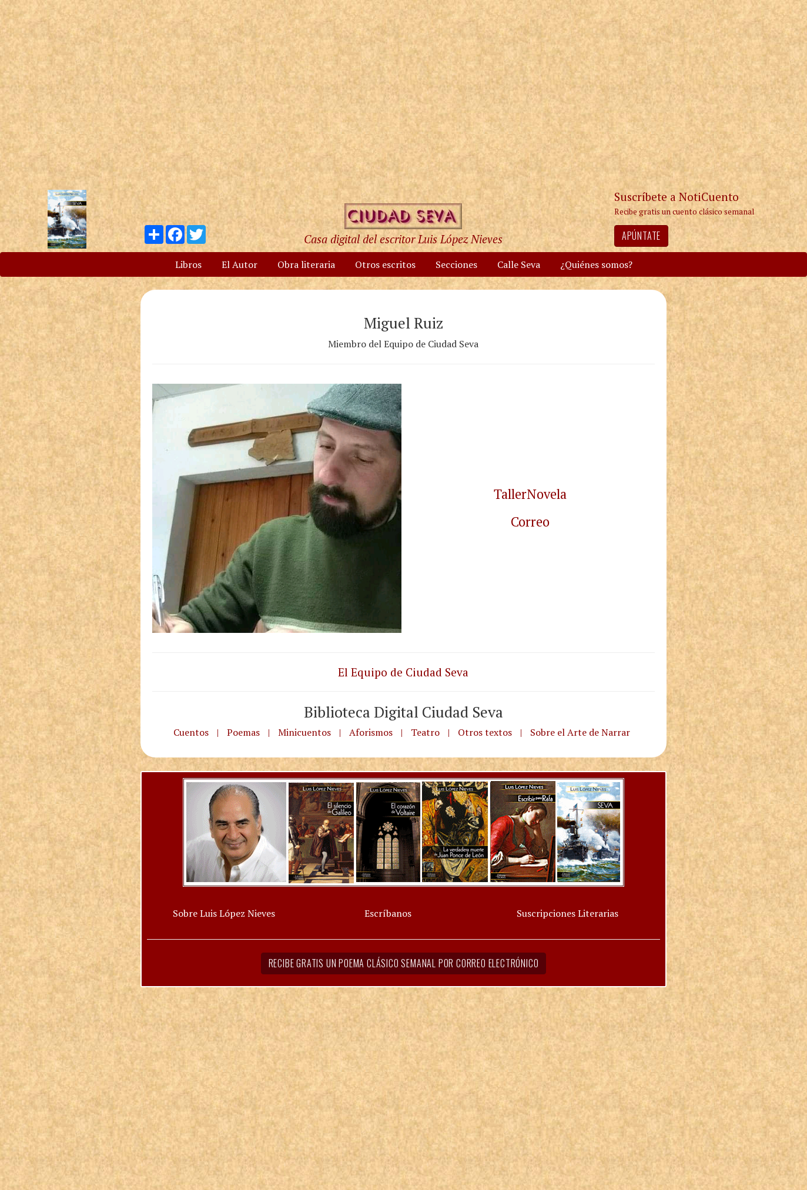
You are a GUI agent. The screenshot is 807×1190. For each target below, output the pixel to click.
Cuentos (191, 732)
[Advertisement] (403, 94)
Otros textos (485, 732)
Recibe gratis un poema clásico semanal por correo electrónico (404, 963)
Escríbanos (387, 913)
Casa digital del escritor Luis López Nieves (403, 239)
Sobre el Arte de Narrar (580, 732)
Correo (530, 521)
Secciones (456, 264)
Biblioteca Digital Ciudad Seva (403, 712)
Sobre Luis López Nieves (224, 913)
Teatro (425, 732)
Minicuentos (304, 732)
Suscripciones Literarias (567, 913)
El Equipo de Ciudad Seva (403, 672)
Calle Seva (518, 264)
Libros (188, 264)
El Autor (239, 264)
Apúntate (641, 236)
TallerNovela (530, 493)
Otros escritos (385, 264)
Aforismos (371, 732)
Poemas (243, 732)
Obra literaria (306, 264)
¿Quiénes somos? (596, 264)
